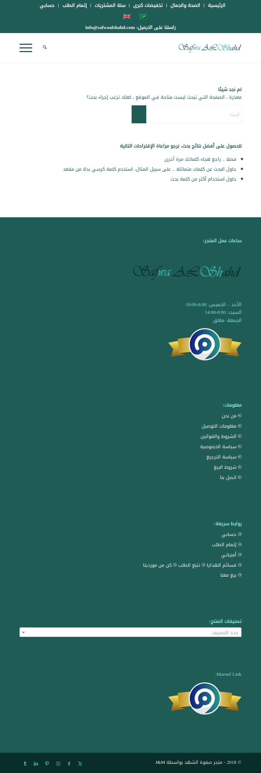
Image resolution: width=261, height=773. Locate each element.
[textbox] (130, 633)
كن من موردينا (160, 565)
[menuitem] (216, 5)
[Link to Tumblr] (24, 763)
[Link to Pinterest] (46, 763)
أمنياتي (231, 555)
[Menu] (28, 48)
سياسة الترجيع (224, 457)
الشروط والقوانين (221, 436)
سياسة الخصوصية (221, 446)
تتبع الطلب (191, 565)
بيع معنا (231, 575)
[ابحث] (43, 48)
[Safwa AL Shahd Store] (152, 48)
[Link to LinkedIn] (35, 763)
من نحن (232, 416)
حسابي (231, 534)
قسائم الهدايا (224, 565)
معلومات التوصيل (222, 426)
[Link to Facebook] (68, 763)
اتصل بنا (231, 477)
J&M (160, 762)
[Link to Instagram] (57, 763)
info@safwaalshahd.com (110, 27)
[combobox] (130, 632)
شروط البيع (228, 467)
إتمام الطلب (227, 544)
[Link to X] (79, 763)
